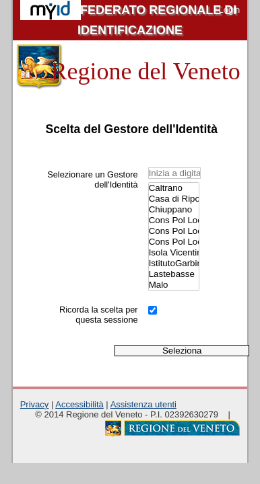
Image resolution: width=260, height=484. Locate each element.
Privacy (34, 404)
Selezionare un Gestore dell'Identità (92, 179)
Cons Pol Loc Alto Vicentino (174, 220)
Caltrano (174, 188)
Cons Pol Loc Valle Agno (174, 242)
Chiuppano (174, 209)
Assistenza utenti (143, 404)
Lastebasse (174, 274)
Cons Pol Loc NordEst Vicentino (174, 231)
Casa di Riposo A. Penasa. (174, 199)
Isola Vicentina (174, 252)
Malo (174, 285)
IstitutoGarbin (174, 263)
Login (229, 10)
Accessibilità (79, 404)
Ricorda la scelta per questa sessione (98, 315)
